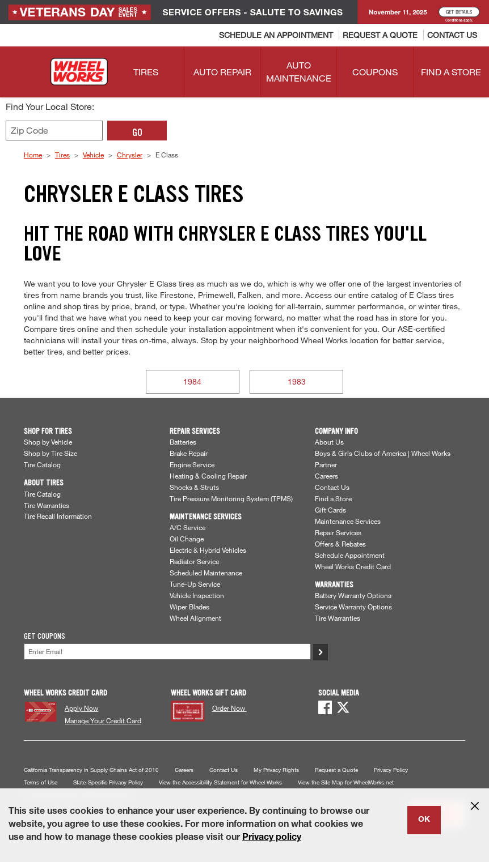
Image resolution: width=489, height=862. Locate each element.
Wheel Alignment (195, 617)
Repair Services (338, 532)
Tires (62, 154)
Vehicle (93, 154)
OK (424, 820)
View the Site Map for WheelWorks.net (346, 782)
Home (33, 154)
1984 (192, 381)
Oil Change (187, 538)
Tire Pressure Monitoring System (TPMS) (231, 498)
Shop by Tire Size (50, 453)
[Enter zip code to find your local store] (54, 130)
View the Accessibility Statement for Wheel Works (220, 782)
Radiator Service (194, 561)
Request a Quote (336, 770)
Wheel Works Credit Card (353, 566)
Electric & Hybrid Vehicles (208, 549)
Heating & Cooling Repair (208, 475)
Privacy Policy (391, 770)
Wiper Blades (189, 606)
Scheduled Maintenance (206, 572)
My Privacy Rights (276, 770)
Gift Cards (330, 509)
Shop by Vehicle (48, 441)
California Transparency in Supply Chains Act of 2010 (91, 770)
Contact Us (332, 487)
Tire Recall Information (58, 515)
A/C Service (187, 527)
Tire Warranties (46, 505)
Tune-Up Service (195, 583)
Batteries (183, 441)
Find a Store (333, 498)
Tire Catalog (42, 464)
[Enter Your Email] (167, 651)
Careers (326, 475)
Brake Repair (189, 453)
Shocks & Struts (194, 487)
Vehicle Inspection (197, 595)
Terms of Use (40, 782)
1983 (297, 381)
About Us (329, 441)
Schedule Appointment (350, 555)
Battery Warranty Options (353, 595)
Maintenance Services (348, 521)
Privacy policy (271, 838)
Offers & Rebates (340, 543)
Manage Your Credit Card (103, 720)
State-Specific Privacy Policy (108, 782)
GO (137, 132)
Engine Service (192, 464)
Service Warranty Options (353, 606)
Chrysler (129, 154)
